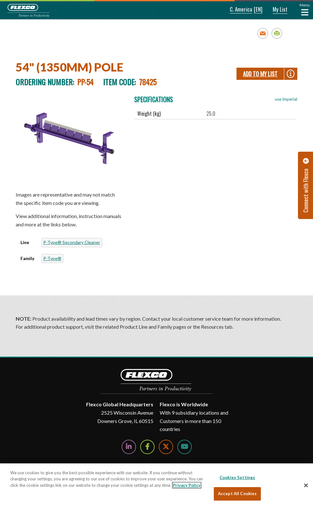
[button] (235, 9)
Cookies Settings (237, 477)
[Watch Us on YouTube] (184, 447)
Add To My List (260, 74)
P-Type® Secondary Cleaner (71, 242)
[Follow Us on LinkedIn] (129, 447)
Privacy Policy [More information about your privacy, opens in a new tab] (187, 485)
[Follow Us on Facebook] (147, 447)
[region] (156, 485)
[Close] (306, 485)
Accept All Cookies (237, 493)
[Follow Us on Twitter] (166, 447)
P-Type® (52, 258)
